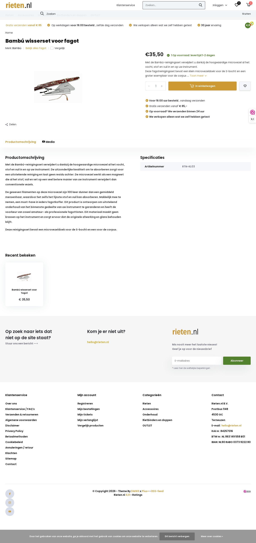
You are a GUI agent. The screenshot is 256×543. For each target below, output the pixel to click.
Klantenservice (126, 5)
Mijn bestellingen (89, 409)
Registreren (85, 403)
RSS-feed (157, 491)
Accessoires (26, 15)
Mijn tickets (85, 414)
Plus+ (145, 491)
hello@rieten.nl (98, 342)
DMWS (135, 491)
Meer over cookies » (212, 536)
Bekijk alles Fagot (36, 48)
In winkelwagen (202, 86)
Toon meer (198, 75)
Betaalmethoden (16, 436)
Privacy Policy (14, 431)
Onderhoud (45, 15)
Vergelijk (57, 48)
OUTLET (95, 15)
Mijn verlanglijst (88, 420)
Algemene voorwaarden (21, 420)
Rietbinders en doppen (72, 15)
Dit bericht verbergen (177, 536)
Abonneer (237, 360)
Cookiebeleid (14, 442)
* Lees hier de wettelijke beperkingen (191, 368)
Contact (11, 464)
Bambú (16, 48)
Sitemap (11, 458)
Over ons (11, 403)
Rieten (9, 15)
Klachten (11, 453)
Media (48, 142)
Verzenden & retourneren (21, 414)
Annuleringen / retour (19, 447)
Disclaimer (12, 425)
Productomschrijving (20, 142)
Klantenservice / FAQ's (20, 409)
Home (9, 32)
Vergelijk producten (90, 425)
